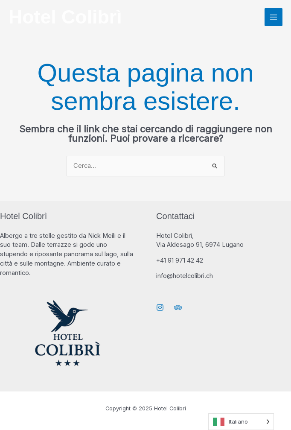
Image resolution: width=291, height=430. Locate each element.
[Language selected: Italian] (241, 421)
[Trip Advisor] (178, 307)
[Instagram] (160, 307)
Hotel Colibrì (65, 16)
